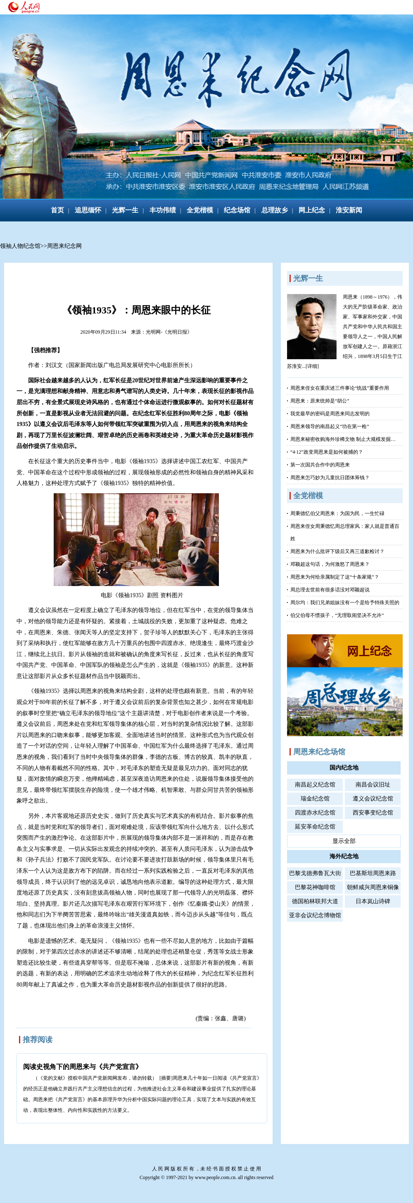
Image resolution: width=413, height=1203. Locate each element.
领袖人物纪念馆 (20, 246)
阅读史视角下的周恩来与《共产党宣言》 (82, 1066)
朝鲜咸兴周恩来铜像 (373, 887)
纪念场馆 (237, 210)
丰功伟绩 (163, 210)
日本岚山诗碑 (373, 901)
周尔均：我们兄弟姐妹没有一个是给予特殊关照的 (344, 602)
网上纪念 (312, 210)
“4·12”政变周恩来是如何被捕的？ (326, 452)
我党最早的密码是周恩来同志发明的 (330, 414)
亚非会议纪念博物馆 (315, 915)
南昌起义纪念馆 (315, 785)
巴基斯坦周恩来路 (373, 873)
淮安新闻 (349, 210)
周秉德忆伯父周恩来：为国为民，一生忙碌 (337, 513)
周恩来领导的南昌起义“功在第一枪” (329, 426)
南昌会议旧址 (373, 785)
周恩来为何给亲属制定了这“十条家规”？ (334, 577)
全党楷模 (200, 210)
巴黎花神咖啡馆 (315, 887)
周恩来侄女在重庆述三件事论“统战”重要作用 (339, 388)
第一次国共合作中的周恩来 (320, 465)
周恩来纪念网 (64, 246)
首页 (57, 210)
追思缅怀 (88, 210)
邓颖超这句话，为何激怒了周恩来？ (330, 564)
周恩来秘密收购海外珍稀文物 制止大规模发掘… (343, 439)
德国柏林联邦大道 (315, 901)
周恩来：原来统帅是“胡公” (319, 401)
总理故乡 (274, 210)
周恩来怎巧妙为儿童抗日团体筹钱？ (330, 477)
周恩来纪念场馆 (319, 752)
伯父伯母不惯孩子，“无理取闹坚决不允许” (337, 615)
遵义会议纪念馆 (373, 799)
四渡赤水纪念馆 (315, 813)
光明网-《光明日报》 (169, 332)
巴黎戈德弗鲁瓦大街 (315, 873)
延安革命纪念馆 (315, 827)
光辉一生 (125, 210)
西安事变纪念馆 (373, 813)
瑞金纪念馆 (315, 799)
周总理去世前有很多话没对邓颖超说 (330, 590)
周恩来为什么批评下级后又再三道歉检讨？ (337, 551)
